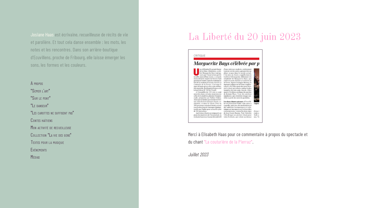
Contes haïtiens (41, 120)
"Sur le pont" (41, 97)
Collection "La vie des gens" (51, 134)
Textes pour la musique (47, 142)
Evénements (39, 149)
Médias (35, 156)
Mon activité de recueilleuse (51, 127)
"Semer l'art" (40, 90)
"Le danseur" (40, 105)
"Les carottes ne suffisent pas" (52, 112)
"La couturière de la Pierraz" (228, 141)
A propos (37, 83)
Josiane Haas (42, 34)
